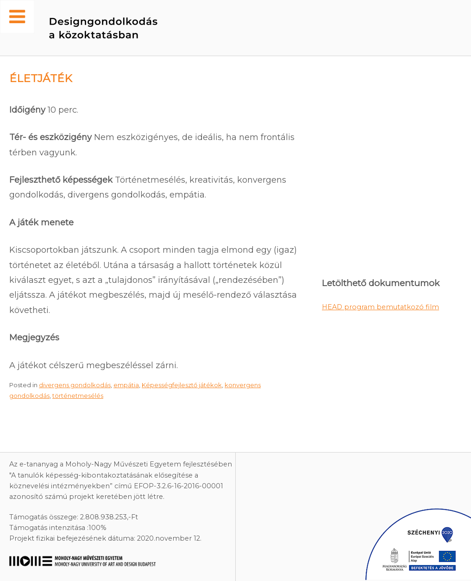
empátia (126, 385)
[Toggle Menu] (17, 16)
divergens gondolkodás (75, 385)
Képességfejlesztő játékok (182, 385)
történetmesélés (77, 395)
